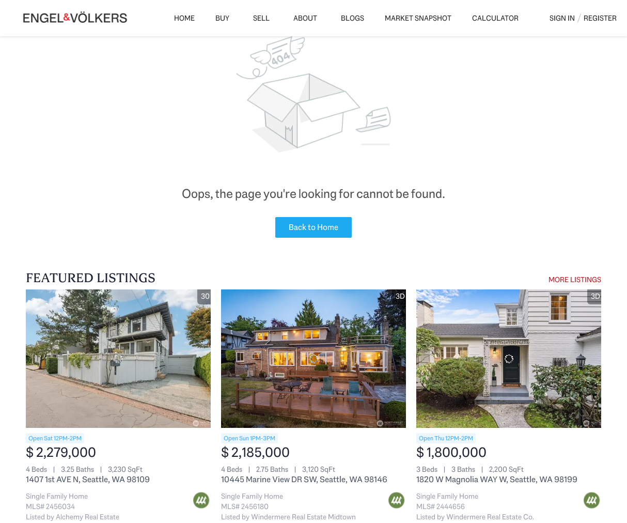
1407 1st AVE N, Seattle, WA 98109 (88, 479)
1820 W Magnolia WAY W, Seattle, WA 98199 (496, 479)
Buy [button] (222, 18)
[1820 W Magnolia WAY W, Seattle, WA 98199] (508, 358)
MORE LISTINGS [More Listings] (574, 279)
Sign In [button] (562, 18)
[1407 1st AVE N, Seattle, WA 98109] (118, 358)
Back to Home (313, 227)
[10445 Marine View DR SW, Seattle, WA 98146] (313, 358)
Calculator (495, 18)
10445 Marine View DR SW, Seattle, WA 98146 (304, 479)
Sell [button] (261, 18)
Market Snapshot (418, 18)
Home (184, 18)
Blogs (352, 18)
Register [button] (600, 18)
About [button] (305, 18)
